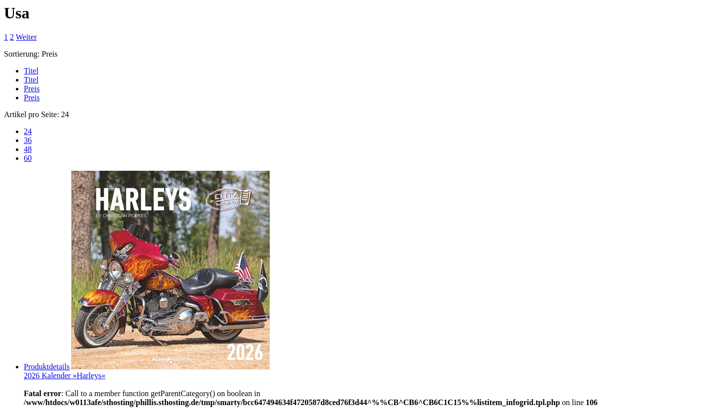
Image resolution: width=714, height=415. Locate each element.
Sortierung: (22, 54)
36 (28, 140)
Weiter (26, 37)
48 (28, 149)
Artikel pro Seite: (31, 114)
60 (28, 158)
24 (28, 131)
